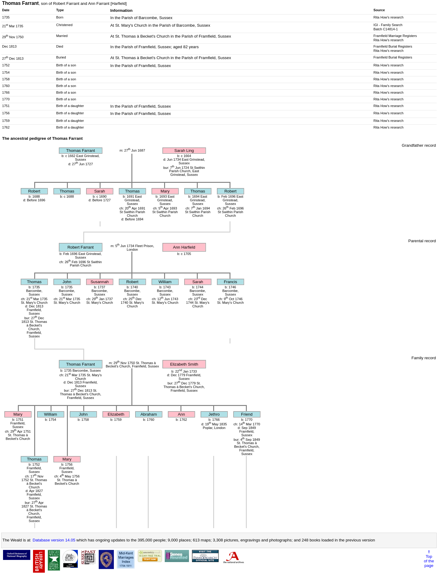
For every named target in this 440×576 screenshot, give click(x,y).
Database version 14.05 (54, 540)
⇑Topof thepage (429, 559)
